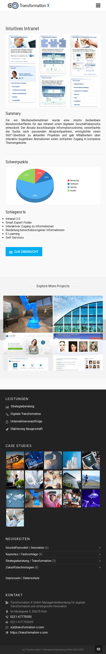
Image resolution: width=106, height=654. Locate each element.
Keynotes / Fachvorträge (22, 554)
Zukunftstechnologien (20, 567)
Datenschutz (31, 578)
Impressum (13, 578)
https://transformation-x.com (29, 632)
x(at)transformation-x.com (27, 627)
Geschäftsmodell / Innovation (25, 547)
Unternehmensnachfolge (26, 421)
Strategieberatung (22, 406)
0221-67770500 (21, 617)
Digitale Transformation (25, 414)
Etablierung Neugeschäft (26, 429)
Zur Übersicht (24, 252)
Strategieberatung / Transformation (28, 561)
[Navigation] (98, 5)
